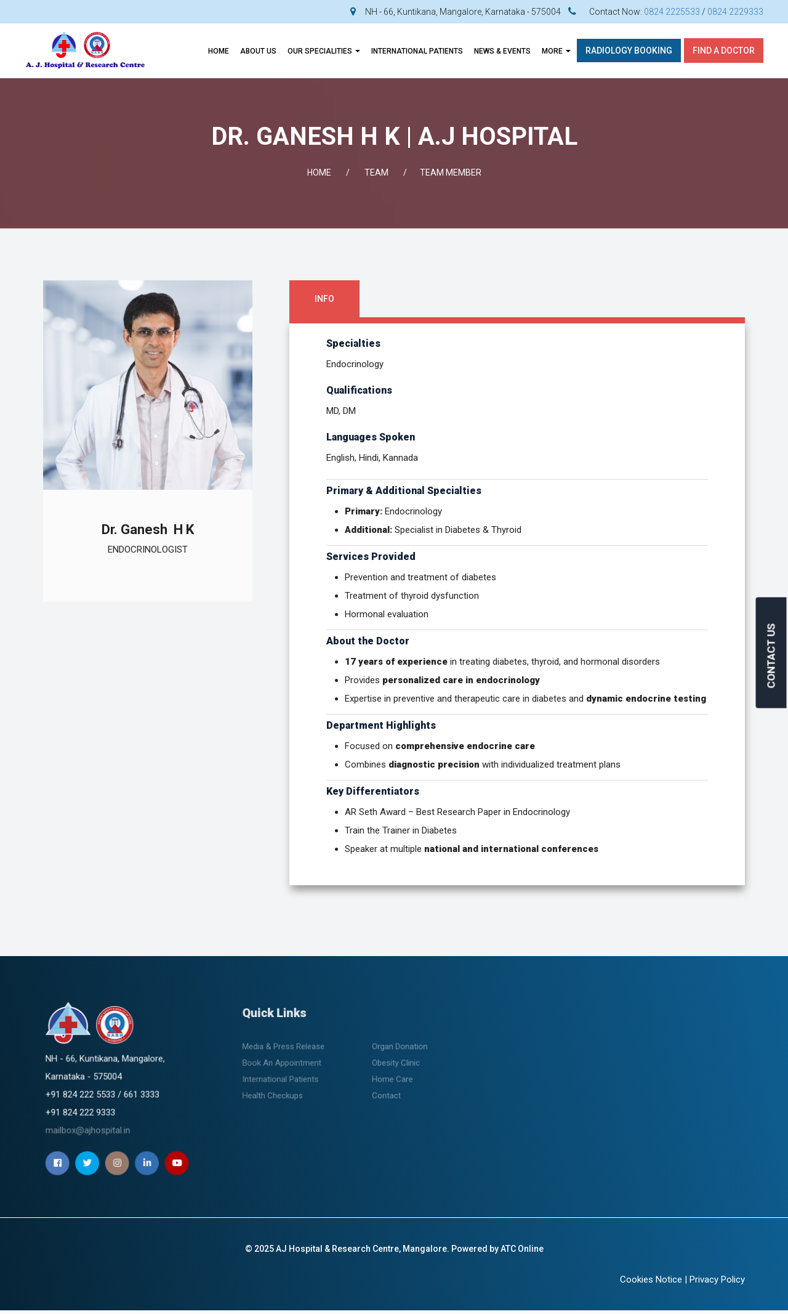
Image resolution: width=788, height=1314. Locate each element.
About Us (258, 51)
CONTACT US (771, 655)
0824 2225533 (672, 12)
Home (218, 51)
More (556, 51)
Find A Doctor (724, 50)
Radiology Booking (628, 50)
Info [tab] (324, 299)
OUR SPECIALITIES (323, 51)
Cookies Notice (651, 1279)
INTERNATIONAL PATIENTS (417, 51)
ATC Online (522, 1249)
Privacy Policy (717, 1279)
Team (376, 172)
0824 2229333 (735, 12)
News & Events (502, 51)
